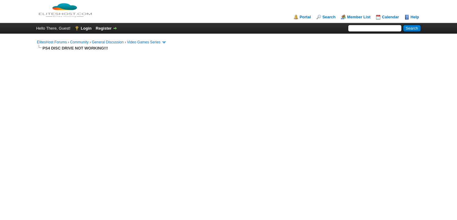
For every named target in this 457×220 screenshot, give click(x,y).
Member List (359, 17)
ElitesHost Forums (52, 42)
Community (79, 42)
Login (86, 28)
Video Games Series (143, 42)
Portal (305, 17)
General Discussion (108, 42)
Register (104, 28)
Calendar (390, 17)
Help (415, 17)
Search (328, 17)
